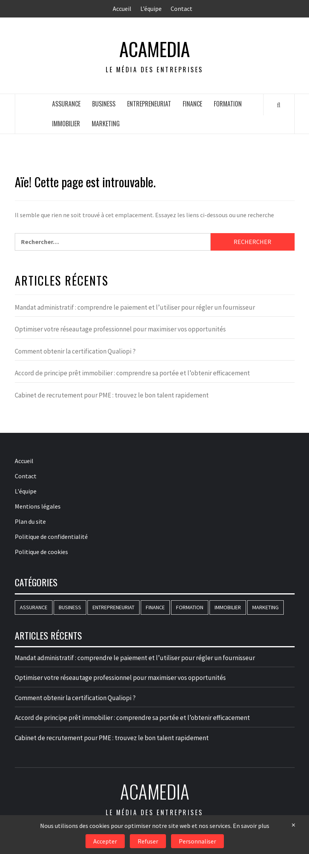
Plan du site (30, 521)
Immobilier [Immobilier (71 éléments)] (228, 607)
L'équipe (26, 491)
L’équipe (151, 8)
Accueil (122, 8)
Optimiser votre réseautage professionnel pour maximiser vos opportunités (120, 329)
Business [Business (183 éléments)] (70, 607)
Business (103, 103)
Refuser (148, 841)
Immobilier (66, 123)
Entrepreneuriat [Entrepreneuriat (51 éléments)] (113, 607)
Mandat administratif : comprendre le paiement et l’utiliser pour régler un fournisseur (135, 307)
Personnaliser (197, 841)
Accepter (105, 841)
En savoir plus (251, 826)
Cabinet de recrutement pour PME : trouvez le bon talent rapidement (112, 395)
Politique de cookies (41, 552)
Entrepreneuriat (149, 103)
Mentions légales (38, 506)
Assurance (66, 103)
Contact (181, 8)
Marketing (106, 123)
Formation (228, 103)
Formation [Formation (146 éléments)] (189, 607)
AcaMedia (154, 49)
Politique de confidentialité (51, 536)
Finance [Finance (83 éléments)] (155, 607)
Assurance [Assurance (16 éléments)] (33, 607)
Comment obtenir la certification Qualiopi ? (75, 351)
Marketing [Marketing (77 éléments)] (265, 607)
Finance (192, 103)
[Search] (279, 104)
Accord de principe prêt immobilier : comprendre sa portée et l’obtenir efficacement (132, 373)
